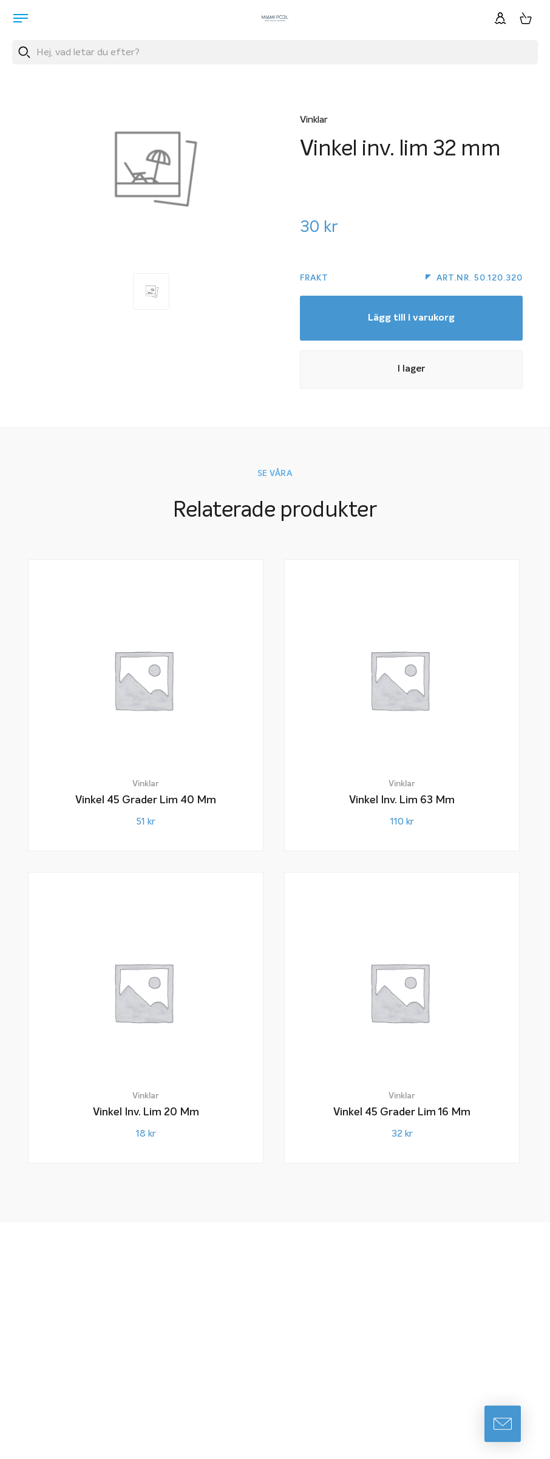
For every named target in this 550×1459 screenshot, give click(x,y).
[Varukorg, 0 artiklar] (526, 18)
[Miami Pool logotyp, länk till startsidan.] (275, 18)
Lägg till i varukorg (411, 320)
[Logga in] (500, 18)
